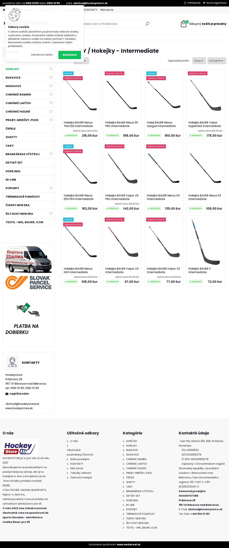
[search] (148, 25)
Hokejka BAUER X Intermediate (199, 270)
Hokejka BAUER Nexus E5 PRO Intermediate (121, 124)
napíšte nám (19, 394)
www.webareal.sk (128, 544)
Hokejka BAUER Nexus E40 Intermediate (78, 270)
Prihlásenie (193, 3)
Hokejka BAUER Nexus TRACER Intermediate (78, 124)
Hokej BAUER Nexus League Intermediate (161, 124)
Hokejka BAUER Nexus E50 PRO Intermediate (78, 197)
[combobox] (199, 60)
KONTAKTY (90, 10)
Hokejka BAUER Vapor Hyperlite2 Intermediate (204, 124)
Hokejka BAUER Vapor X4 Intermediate (122, 270)
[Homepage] (4, 10)
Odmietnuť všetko (42, 54)
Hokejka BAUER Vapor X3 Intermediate (163, 270)
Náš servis (106, 10)
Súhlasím (70, 55)
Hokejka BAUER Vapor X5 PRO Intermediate (122, 197)
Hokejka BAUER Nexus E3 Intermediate (204, 197)
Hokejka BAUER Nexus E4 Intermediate (163, 197)
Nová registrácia (216, 3)
